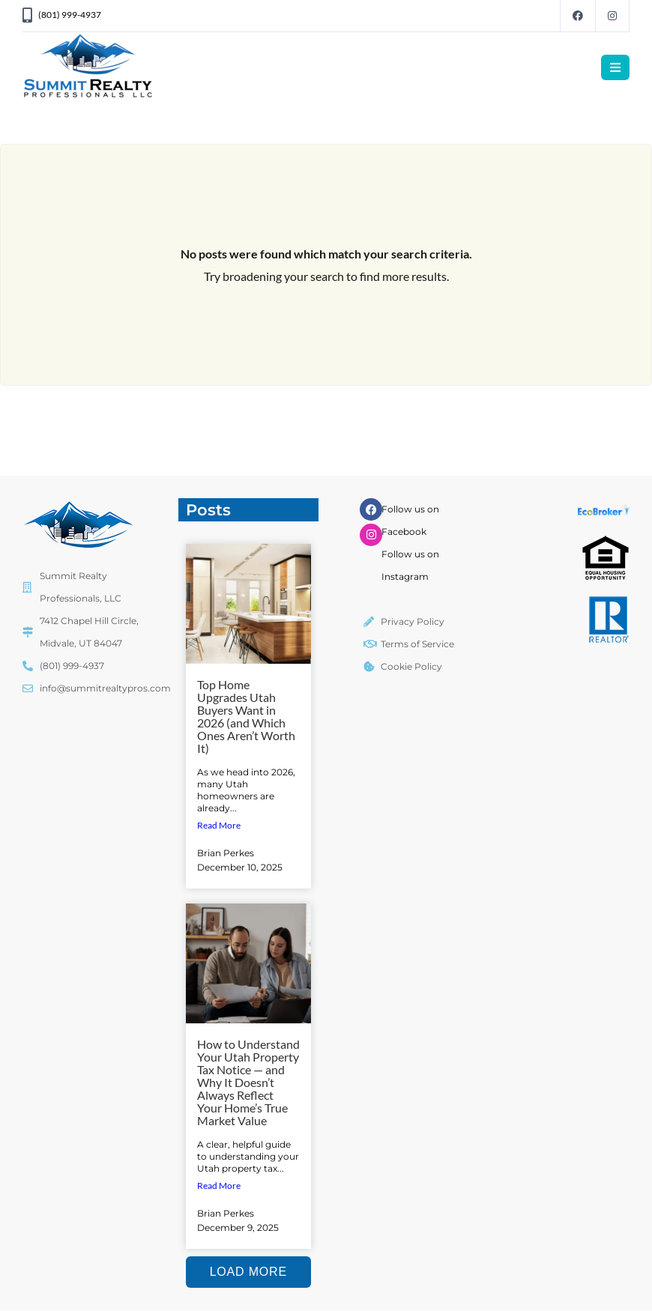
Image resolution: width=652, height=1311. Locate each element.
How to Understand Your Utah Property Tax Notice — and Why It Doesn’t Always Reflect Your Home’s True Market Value (248, 1082)
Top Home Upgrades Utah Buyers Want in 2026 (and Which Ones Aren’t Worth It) (246, 716)
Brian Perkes (225, 853)
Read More (219, 825)
